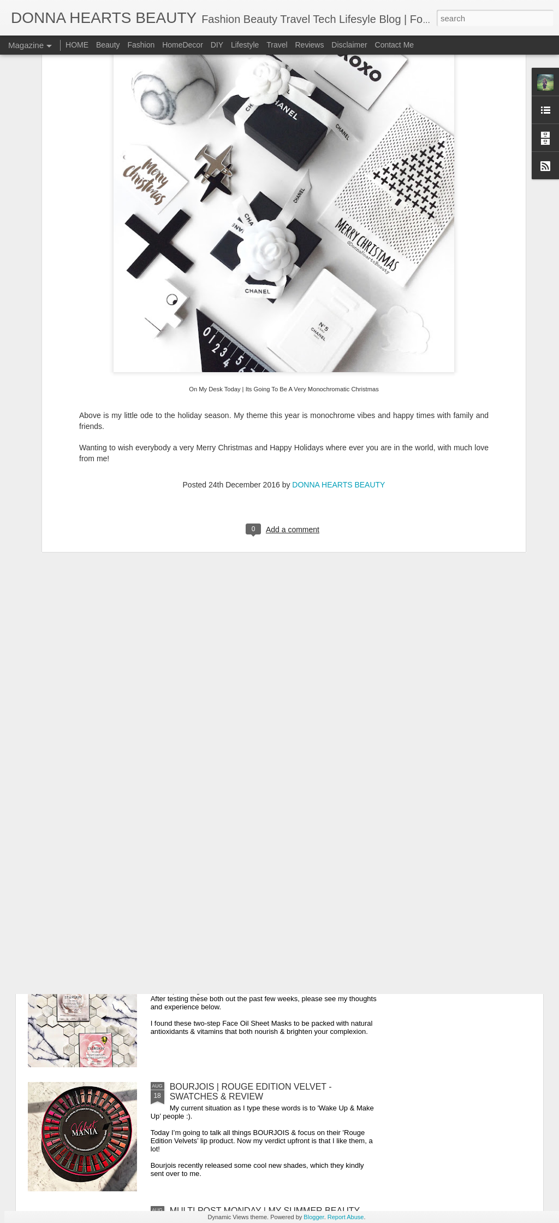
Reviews (309, 44)
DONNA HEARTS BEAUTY (338, 325)
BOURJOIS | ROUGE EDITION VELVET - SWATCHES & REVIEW (251, 1091)
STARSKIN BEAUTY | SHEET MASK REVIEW (260, 962)
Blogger (314, 1217)
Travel (276, 44)
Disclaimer (349, 44)
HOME (77, 44)
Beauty (108, 44)
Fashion (140, 44)
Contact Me (394, 44)
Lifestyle (245, 44)
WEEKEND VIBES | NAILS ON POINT (244, 714)
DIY (217, 44)
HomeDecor (182, 44)
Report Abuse (346, 1217)
